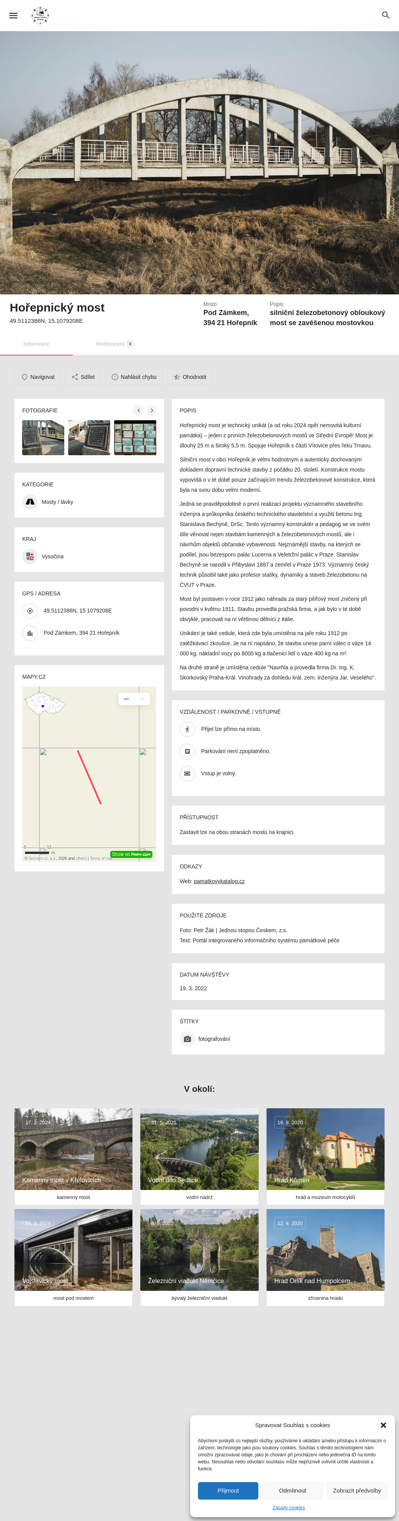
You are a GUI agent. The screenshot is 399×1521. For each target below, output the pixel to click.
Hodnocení (115, 343)
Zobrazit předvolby (357, 1490)
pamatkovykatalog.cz (219, 881)
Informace (36, 344)
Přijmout (228, 1490)
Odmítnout (292, 1490)
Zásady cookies (288, 1507)
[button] (383, 1425)
